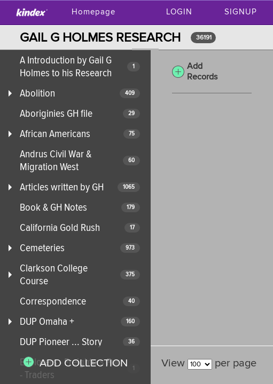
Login (179, 12)
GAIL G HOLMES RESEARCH (100, 37)
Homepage (93, 12)
